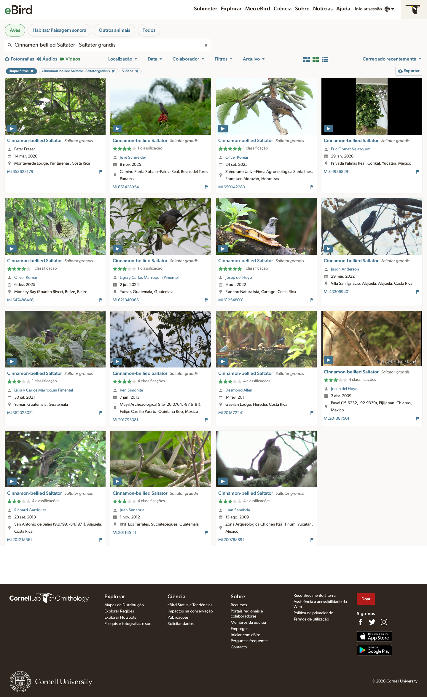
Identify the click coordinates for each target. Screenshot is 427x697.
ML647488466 (20, 300)
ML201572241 (231, 413)
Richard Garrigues (30, 510)
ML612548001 (231, 300)
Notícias (323, 9)
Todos (149, 30)
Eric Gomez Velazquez (350, 149)
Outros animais (114, 30)
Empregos (239, 629)
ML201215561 (19, 540)
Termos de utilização (311, 619)
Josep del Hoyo (238, 278)
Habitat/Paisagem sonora (59, 30)
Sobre (302, 9)
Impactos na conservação (190, 611)
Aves (15, 30)
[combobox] (108, 45)
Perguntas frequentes (249, 641)
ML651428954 (126, 187)
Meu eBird (257, 9)
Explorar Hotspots (120, 617)
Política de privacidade (313, 613)
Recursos (239, 605)
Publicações (178, 617)
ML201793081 (125, 420)
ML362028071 (20, 413)
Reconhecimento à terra (315, 595)
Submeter (205, 9)
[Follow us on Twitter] (372, 622)
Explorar (231, 9)
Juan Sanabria (132, 510)
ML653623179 (20, 172)
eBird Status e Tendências (190, 605)
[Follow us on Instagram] (384, 622)
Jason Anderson (345, 269)
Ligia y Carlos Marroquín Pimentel (149, 278)
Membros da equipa (248, 622)
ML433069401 (337, 292)
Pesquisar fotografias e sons (128, 624)
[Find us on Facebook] (360, 622)
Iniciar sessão (368, 9)
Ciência (282, 9)
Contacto (239, 647)
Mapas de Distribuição (124, 605)
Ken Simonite (131, 390)
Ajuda (343, 9)
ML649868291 (337, 172)
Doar (365, 599)
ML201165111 (124, 533)
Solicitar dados (181, 624)
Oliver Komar (236, 157)
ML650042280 (231, 187)
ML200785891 (231, 540)
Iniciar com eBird (245, 635)
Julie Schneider (133, 157)
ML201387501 (336, 418)
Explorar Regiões (119, 611)
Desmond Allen (238, 390)
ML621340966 (126, 300)
